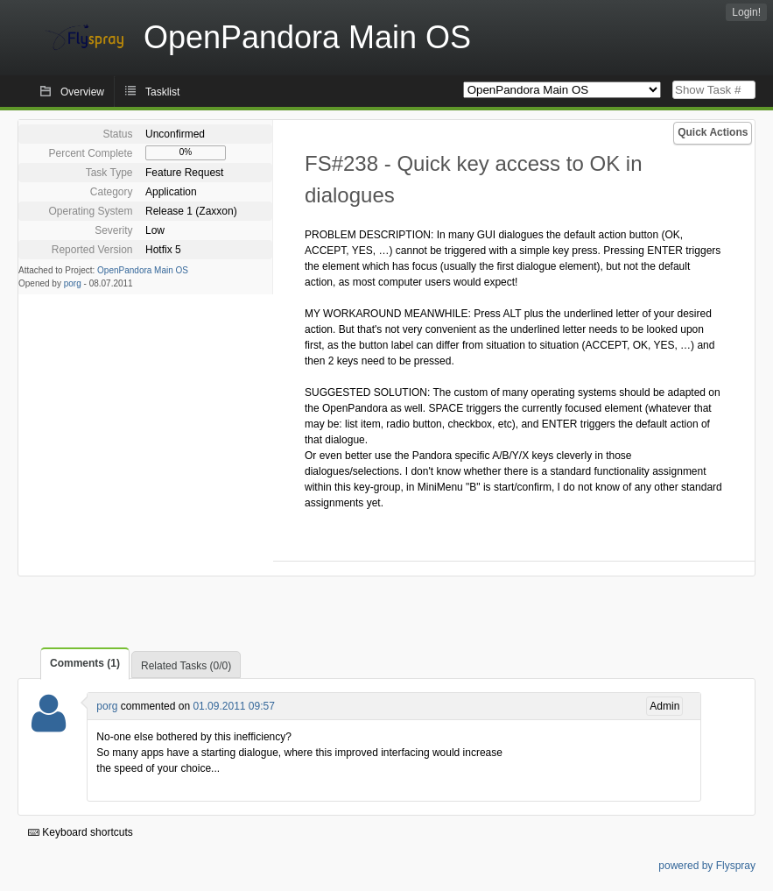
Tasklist (162, 92)
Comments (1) (85, 663)
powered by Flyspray (706, 865)
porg (72, 283)
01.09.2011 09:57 (233, 706)
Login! (746, 12)
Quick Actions (713, 132)
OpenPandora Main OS (142, 270)
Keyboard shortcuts (80, 832)
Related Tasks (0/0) (186, 666)
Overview (82, 92)
